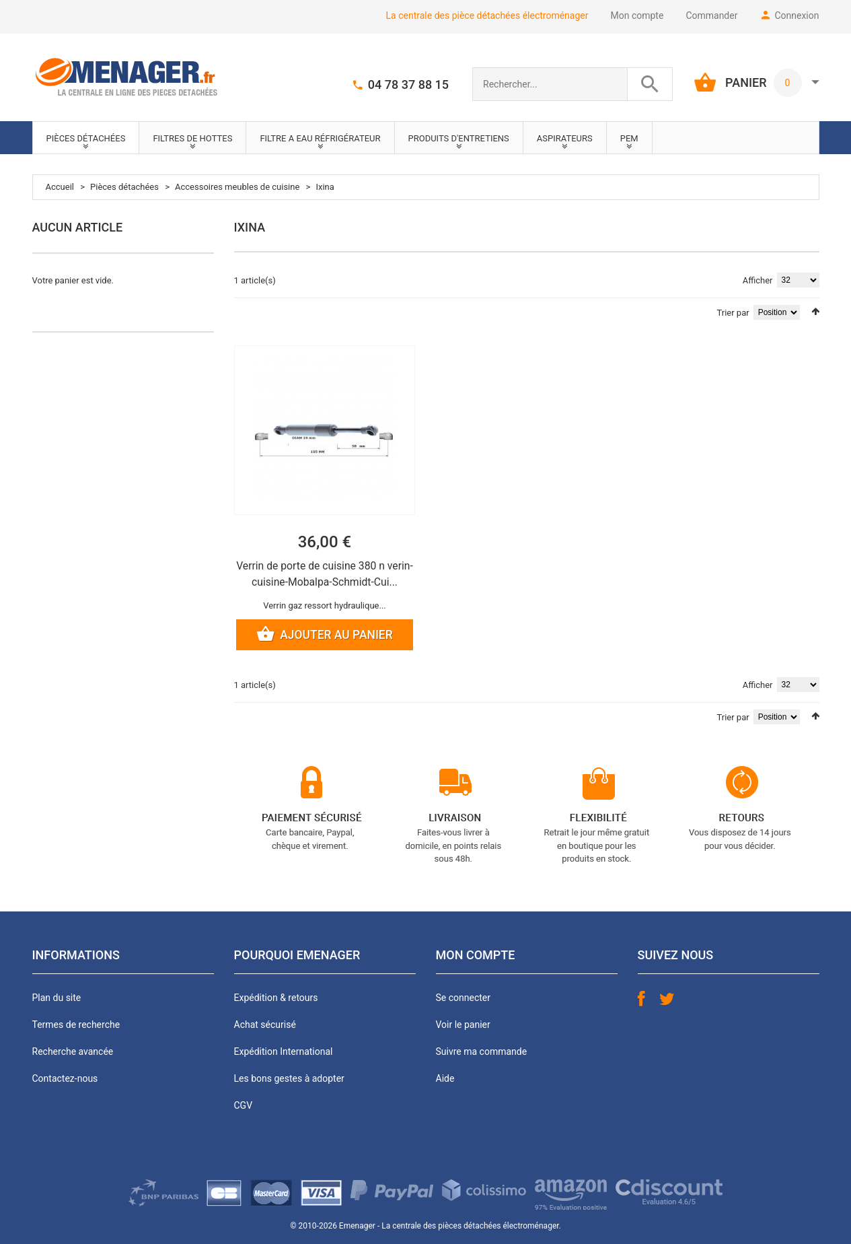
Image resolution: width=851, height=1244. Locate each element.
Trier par (733, 313)
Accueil (60, 187)
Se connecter (463, 998)
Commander (711, 15)
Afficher (758, 280)
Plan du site (56, 998)
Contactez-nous (65, 1079)
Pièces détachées (124, 187)
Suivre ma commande (481, 1052)
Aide (445, 1079)
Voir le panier (463, 1025)
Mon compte (637, 15)
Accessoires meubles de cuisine (237, 187)
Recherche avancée (73, 1052)
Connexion (796, 15)
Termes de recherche (76, 1025)
